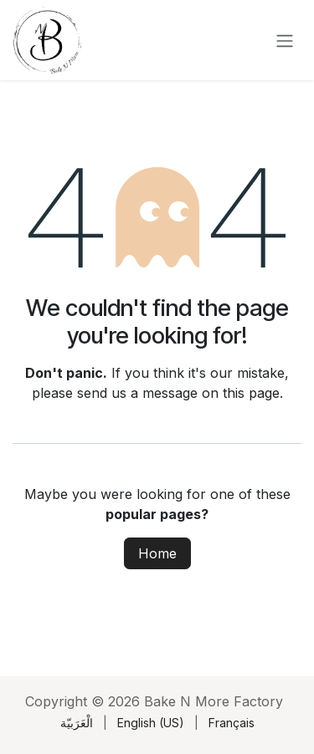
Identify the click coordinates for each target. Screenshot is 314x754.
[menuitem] (76, 722)
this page (251, 393)
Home (157, 553)
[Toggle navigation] (284, 40)
